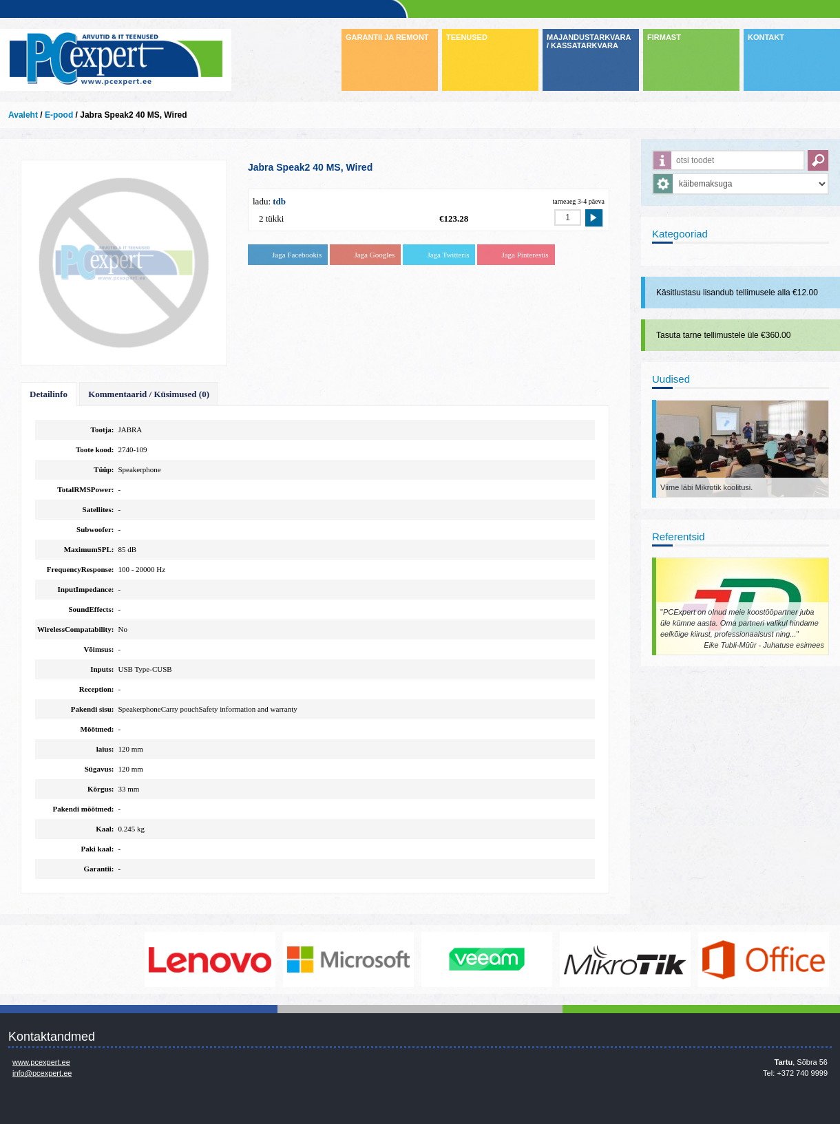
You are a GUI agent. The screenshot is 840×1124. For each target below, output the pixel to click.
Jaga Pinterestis (524, 255)
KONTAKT (766, 37)
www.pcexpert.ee (41, 1062)
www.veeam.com (487, 959)
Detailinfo (48, 394)
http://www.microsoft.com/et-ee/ (349, 959)
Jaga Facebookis (297, 255)
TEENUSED (466, 37)
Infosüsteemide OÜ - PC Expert (115, 60)
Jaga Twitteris (448, 255)
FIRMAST (664, 37)
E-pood (59, 115)
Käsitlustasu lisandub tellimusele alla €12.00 (737, 292)
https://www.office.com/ (764, 959)
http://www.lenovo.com (210, 959)
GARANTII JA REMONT (387, 37)
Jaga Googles (374, 255)
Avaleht (23, 115)
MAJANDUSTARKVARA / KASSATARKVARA (589, 41)
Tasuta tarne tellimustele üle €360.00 (723, 335)
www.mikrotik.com (625, 959)
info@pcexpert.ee (42, 1073)
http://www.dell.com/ (72, 959)
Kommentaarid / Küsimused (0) (148, 394)
